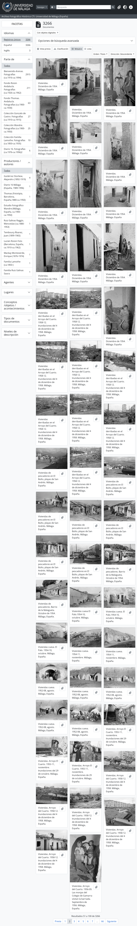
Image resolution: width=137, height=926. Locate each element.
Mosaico (77, 49)
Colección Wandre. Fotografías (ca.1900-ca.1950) (17, 128)
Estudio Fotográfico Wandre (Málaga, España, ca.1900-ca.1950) (17, 210)
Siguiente (111, 921)
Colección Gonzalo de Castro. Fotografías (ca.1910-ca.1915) (17, 116)
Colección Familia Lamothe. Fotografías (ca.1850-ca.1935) (17, 140)
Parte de (9, 59)
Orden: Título (99, 54)
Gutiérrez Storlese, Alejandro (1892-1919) (17, 178)
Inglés (17, 51)
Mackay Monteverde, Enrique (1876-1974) (17, 254)
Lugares (9, 292)
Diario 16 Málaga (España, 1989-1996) (17, 186)
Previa (58, 921)
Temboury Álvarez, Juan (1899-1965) (17, 234)
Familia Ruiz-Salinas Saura (17, 272)
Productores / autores (12, 162)
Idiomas (9, 33)
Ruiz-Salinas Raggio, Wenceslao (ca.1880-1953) (17, 223)
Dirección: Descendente (122, 54)
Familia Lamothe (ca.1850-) (17, 263)
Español (17, 45)
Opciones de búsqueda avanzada (58, 40)
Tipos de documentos (12, 320)
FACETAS (17, 24)
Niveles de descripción (11, 333)
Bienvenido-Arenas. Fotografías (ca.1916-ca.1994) (17, 74)
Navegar (41, 7)
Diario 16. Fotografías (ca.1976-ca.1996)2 (17, 151)
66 (102, 921)
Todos (7, 65)
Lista (87, 49)
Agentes (9, 282)
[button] (119, 7)
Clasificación (61, 49)
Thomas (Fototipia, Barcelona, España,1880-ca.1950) (17, 196)
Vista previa (43, 49)
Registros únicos (17, 40)
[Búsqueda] (83, 7)
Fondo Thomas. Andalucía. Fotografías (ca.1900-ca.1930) (17, 103)
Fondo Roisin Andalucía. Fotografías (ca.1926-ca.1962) (17, 88)
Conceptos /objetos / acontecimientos (14, 305)
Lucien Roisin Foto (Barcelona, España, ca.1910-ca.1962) (17, 244)
